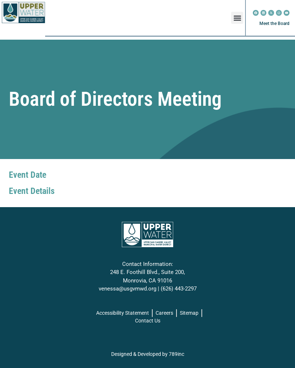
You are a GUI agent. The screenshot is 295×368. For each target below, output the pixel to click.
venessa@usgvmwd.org (127, 288)
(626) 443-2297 (179, 288)
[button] (237, 18)
